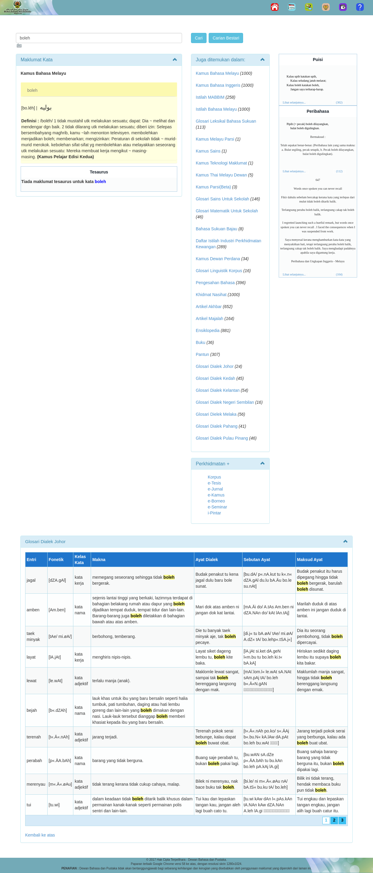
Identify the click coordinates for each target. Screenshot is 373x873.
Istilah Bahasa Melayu (216, 109)
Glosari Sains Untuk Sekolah (222, 198)
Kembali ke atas (40, 835)
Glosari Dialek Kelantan (217, 390)
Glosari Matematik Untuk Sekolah (227, 210)
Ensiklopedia (207, 330)
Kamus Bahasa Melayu (218, 73)
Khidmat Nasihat (211, 294)
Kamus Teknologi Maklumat (221, 163)
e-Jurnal (215, 489)
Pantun (202, 354)
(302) (339, 102)
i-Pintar (214, 513)
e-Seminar (217, 507)
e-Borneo (216, 501)
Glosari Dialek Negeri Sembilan (225, 402)
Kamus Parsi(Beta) (213, 187)
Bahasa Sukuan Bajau (216, 228)
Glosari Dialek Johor (214, 366)
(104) (339, 274)
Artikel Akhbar (209, 306)
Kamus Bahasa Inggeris (218, 85)
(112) (339, 171)
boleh (32, 90)
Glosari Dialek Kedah (215, 378)
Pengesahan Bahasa (215, 282)
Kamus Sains (208, 151)
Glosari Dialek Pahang (216, 426)
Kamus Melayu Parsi (215, 139)
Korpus (214, 477)
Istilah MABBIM (210, 97)
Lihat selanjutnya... (294, 102)
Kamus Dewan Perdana (218, 258)
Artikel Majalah (209, 318)
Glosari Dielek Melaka (216, 414)
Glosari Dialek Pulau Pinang (222, 438)
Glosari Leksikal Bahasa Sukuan (226, 121)
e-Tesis (214, 483)
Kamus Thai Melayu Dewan (221, 175)
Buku (200, 342)
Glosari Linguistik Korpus (219, 270)
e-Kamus (216, 495)
